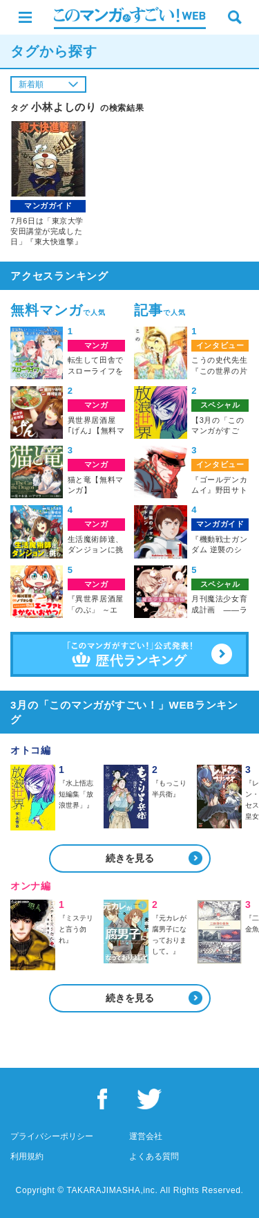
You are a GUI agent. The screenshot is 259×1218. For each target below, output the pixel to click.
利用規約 (27, 1156)
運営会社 (145, 1136)
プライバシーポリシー (51, 1136)
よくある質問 (154, 1156)
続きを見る (130, 858)
